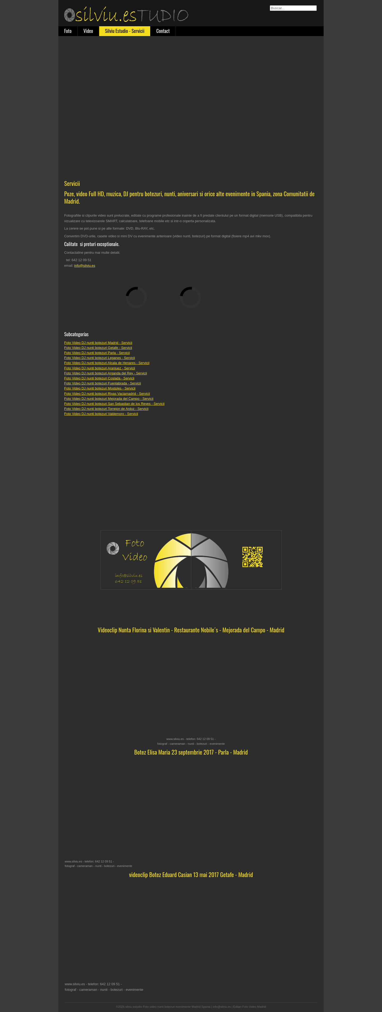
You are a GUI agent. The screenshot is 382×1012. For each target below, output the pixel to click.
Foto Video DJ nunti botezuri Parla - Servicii (97, 353)
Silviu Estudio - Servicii (125, 30)
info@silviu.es (84, 266)
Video (88, 30)
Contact (163, 30)
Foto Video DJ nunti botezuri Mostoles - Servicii (100, 388)
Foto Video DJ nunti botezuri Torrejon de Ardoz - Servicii (106, 409)
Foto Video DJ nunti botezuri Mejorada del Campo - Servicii (108, 399)
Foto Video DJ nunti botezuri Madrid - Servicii (98, 343)
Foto (68, 30)
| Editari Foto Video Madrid (249, 1006)
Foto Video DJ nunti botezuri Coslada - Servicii (99, 378)
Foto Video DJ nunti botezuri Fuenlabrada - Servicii (102, 383)
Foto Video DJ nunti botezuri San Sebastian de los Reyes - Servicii (114, 404)
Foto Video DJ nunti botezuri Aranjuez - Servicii (99, 368)
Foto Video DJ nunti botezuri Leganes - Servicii (99, 358)
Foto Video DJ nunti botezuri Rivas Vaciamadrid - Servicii (107, 394)
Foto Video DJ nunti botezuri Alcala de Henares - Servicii (106, 363)
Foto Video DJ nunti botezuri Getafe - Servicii (98, 348)
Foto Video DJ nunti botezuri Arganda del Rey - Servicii (105, 373)
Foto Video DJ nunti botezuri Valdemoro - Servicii (101, 414)
